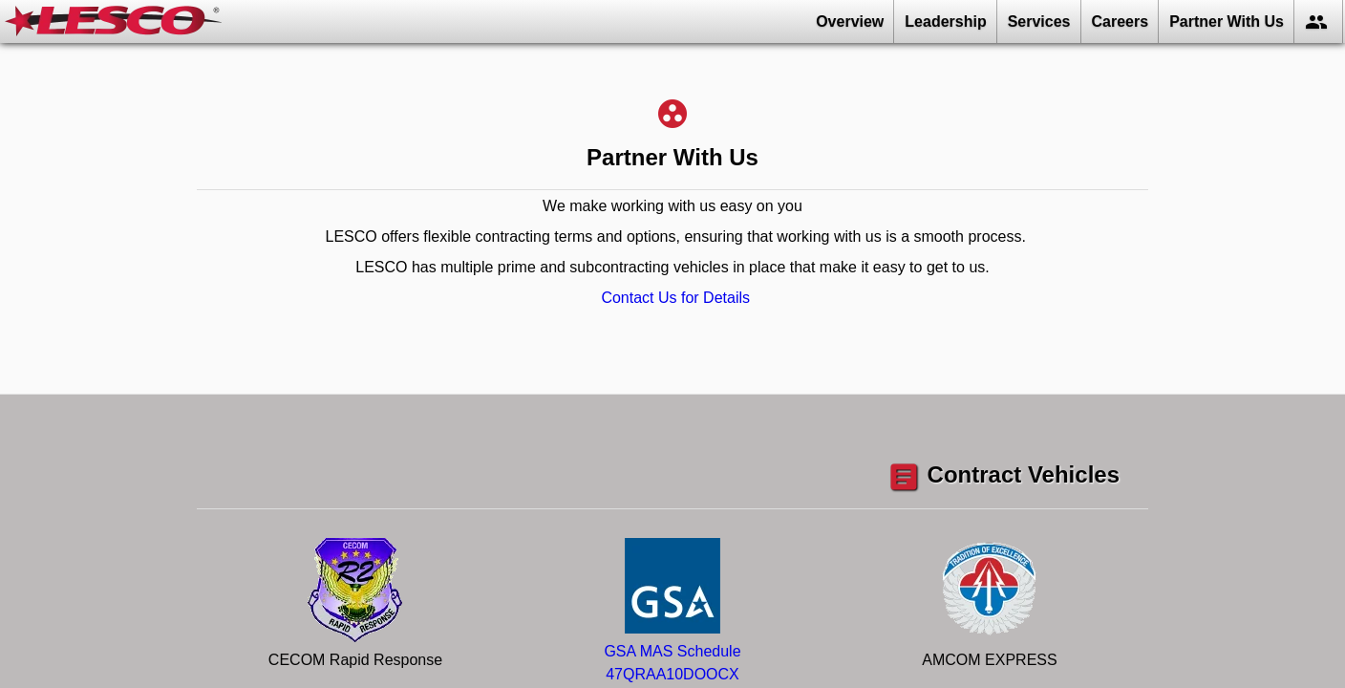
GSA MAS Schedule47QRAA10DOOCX (672, 651)
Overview (850, 21)
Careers (1120, 21)
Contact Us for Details (675, 298)
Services (1039, 21)
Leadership (945, 21)
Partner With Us (1226, 21)
